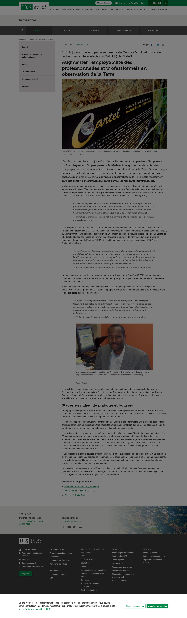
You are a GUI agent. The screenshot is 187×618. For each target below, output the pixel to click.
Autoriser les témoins (157, 606)
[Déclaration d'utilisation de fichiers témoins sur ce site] (93, 606)
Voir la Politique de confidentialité (34, 609)
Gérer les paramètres (135, 606)
